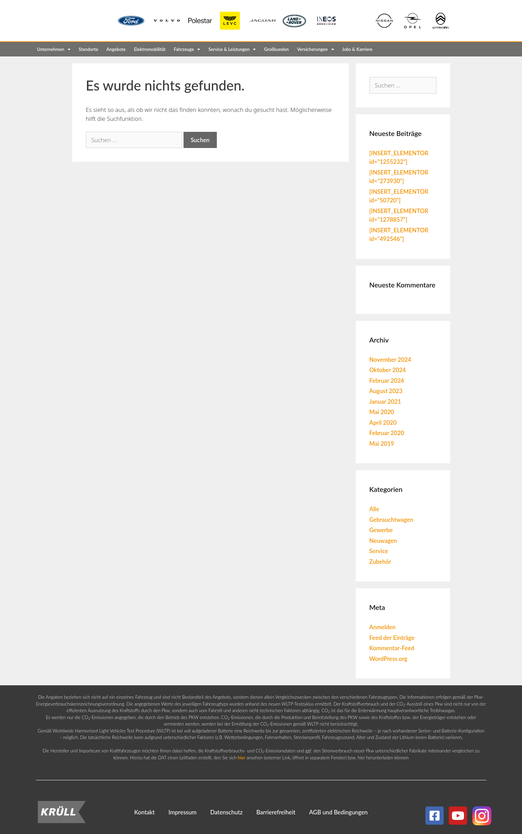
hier (241, 757)
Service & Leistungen (232, 49)
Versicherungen (315, 49)
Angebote (116, 49)
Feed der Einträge (392, 637)
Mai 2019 (381, 443)
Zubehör (380, 561)
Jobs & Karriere (357, 49)
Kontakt (144, 812)
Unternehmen (54, 49)
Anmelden (382, 627)
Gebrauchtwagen (391, 519)
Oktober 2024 (387, 369)
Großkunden (276, 49)
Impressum (182, 812)
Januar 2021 (385, 401)
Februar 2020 (386, 432)
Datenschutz (226, 812)
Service (378, 551)
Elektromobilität (150, 49)
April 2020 (383, 422)
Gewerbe (381, 530)
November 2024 (390, 359)
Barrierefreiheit (276, 812)
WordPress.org (388, 658)
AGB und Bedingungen (338, 812)
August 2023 (386, 390)
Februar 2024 (386, 380)
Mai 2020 (381, 411)
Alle (374, 509)
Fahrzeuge (187, 49)
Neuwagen (383, 540)
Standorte (88, 49)
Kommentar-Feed (391, 648)
